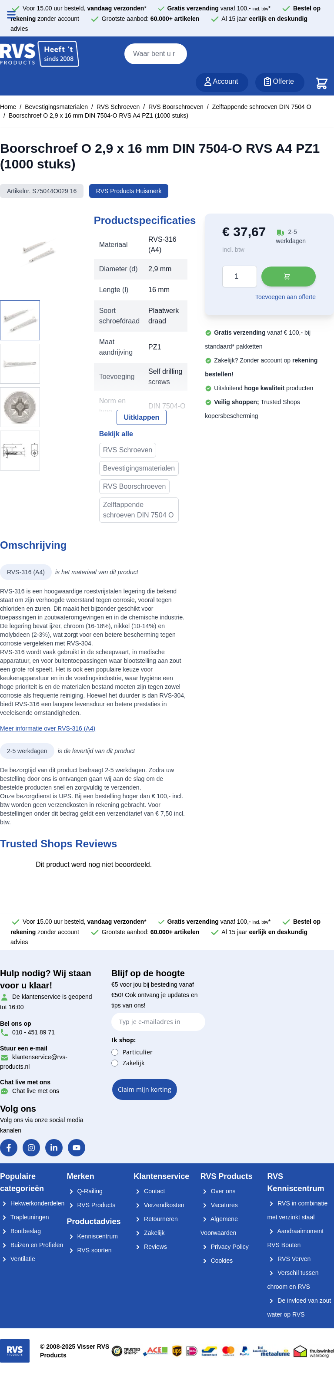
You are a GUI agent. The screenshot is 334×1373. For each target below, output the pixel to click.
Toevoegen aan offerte (285, 296)
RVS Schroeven (118, 106)
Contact (149, 1191)
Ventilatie (17, 1258)
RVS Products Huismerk (129, 191)
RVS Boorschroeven (176, 106)
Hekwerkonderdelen (32, 1203)
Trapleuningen (24, 1217)
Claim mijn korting (144, 1089)
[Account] (222, 82)
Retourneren (156, 1218)
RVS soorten (89, 1250)
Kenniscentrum (92, 1236)
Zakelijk (133, 1063)
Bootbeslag (20, 1231)
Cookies (216, 1260)
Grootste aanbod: (151, 18)
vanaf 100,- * (219, 8)
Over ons (218, 1191)
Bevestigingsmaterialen (56, 106)
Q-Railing (85, 1191)
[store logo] (39, 54)
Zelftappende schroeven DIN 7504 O (261, 106)
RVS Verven (289, 1258)
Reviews (150, 1246)
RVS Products (91, 1205)
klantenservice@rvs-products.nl (33, 1057)
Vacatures (219, 1205)
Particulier (138, 1052)
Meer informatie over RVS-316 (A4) (47, 728)
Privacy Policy (224, 1246)
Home (8, 106)
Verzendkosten (159, 1205)
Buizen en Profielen (31, 1244)
